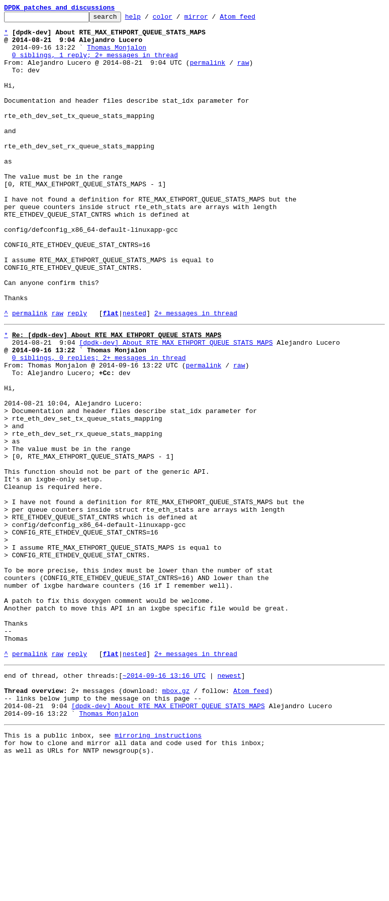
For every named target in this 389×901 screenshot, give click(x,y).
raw (243, 72)
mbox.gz (176, 821)
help (149, 19)
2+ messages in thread (195, 373)
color (178, 19)
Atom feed (253, 19)
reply (77, 373)
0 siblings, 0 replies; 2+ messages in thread (99, 424)
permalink (207, 72)
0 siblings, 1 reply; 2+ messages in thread (95, 63)
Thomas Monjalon (116, 54)
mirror (212, 19)
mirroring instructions (158, 871)
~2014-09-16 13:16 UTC (164, 802)
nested (134, 373)
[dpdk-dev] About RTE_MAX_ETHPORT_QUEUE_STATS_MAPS (176, 406)
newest (229, 802)
